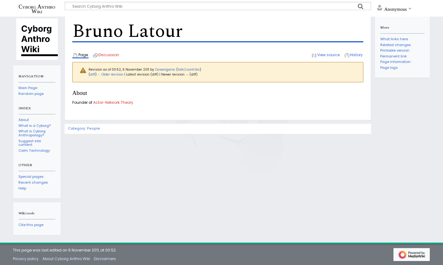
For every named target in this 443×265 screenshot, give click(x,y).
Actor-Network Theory (113, 102)
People (93, 128)
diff (92, 74)
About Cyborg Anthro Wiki (66, 258)
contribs (193, 69)
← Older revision (110, 74)
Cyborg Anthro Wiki (37, 9)
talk (181, 69)
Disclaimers (105, 258)
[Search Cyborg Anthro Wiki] (218, 6)
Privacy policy (26, 258)
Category (76, 128)
